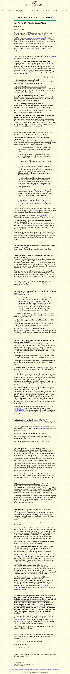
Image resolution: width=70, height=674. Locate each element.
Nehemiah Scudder (20, 619)
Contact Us (58, 669)
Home (10, 669)
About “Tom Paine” (33, 669)
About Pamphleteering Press (20, 669)
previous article (42, 428)
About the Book (43, 669)
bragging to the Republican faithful (38, 38)
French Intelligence (43, 215)
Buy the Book (51, 669)
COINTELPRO (19, 410)
